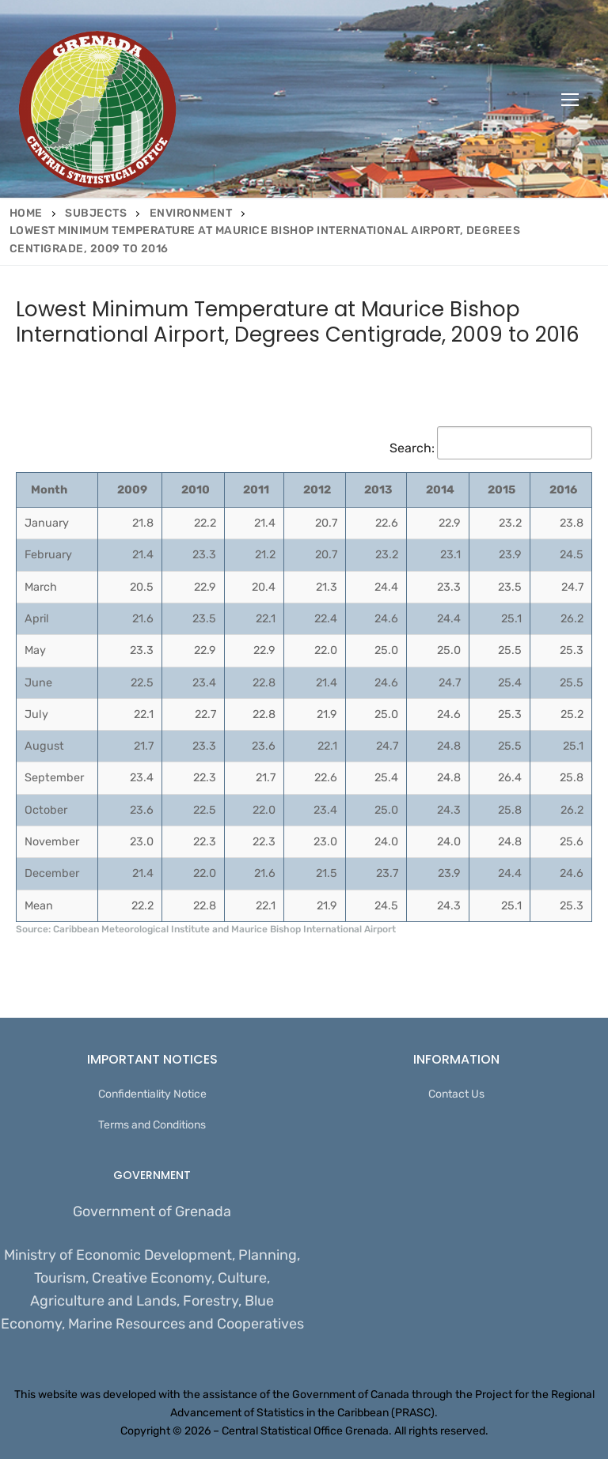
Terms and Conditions (152, 1125)
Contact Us (456, 1094)
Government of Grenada (152, 1211)
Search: (491, 447)
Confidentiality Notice (152, 1094)
